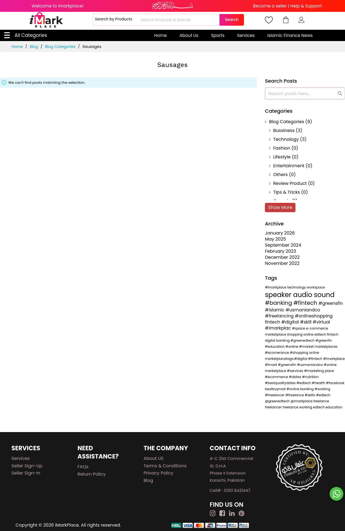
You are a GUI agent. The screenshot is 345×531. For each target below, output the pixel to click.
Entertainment (288, 166)
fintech (273, 322)
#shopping (299, 352)
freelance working (298, 407)
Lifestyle (281, 157)
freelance (321, 401)
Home (160, 35)
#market (307, 346)
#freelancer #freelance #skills (290, 395)
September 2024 (283, 245)
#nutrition (310, 376)
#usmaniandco (303, 310)
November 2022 (282, 263)
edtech (319, 407)
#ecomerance (277, 352)
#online (292, 346)
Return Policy (92, 474)
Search (231, 19)
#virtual (321, 322)
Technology (286, 139)
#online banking (301, 389)
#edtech (304, 383)
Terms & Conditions (165, 466)
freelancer (273, 407)
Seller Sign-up (27, 466)
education (333, 407)
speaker (279, 294)
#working (322, 389)
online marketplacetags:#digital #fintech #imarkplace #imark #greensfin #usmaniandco (305, 358)
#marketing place (319, 370)
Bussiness (284, 130)
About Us (189, 35)
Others (280, 174)
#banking (279, 303)
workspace (316, 287)
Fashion (281, 148)
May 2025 (275, 239)
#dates (295, 376)
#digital (290, 322)
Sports (218, 35)
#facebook (335, 383)
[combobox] (179, 20)
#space (299, 328)
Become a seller (270, 6)
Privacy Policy (158, 473)
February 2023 (280, 251)
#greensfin (331, 303)
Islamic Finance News (290, 35)
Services (246, 35)
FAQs (83, 466)
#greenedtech (303, 340)
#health (319, 383)
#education (275, 346)
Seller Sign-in (26, 473)
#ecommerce (277, 376)
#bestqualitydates (281, 383)
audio (303, 294)
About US (154, 458)
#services (295, 370)
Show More (280, 207)
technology (297, 287)
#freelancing (280, 316)
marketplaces (326, 346)
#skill (306, 322)
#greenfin (324, 340)
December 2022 (282, 257)
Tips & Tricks (286, 192)
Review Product (290, 183)
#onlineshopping (314, 316)
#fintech (306, 303)
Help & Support (306, 6)
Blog (34, 46)
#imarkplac (278, 328)
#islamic (275, 310)
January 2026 (280, 233)
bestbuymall (275, 389)
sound (324, 294)
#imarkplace (276, 287)
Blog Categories (61, 46)
